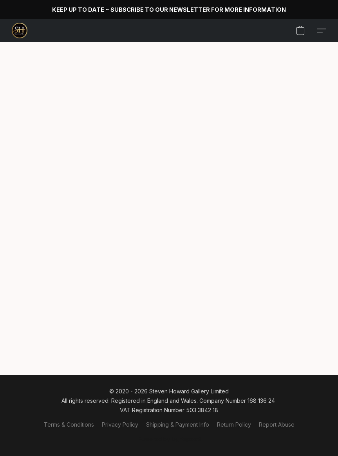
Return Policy (234, 424)
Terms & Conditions (69, 424)
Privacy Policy (120, 424)
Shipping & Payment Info (177, 424)
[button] (19, 30)
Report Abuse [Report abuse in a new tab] (277, 424)
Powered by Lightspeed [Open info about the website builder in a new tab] (169, 439)
